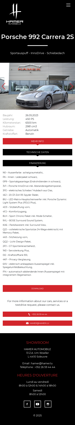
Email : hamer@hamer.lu (37, 363)
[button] (71, 86)
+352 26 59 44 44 (37, 314)
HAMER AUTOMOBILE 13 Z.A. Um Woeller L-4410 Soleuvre (37, 352)
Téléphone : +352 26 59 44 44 (37, 367)
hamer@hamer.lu (37, 323)
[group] (37, 86)
